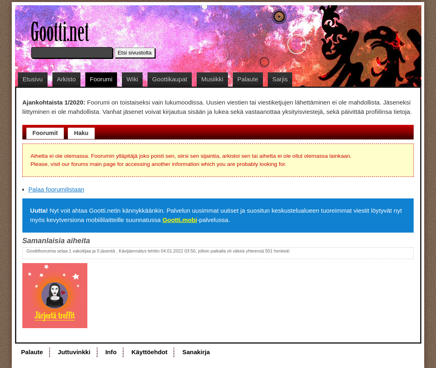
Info (111, 351)
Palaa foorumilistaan (56, 189)
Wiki (132, 79)
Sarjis (280, 79)
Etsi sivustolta (135, 53)
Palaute (247, 79)
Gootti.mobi (180, 219)
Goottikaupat (169, 79)
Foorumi (101, 79)
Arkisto (66, 79)
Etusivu (32, 79)
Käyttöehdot (150, 351)
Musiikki (212, 79)
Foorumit (45, 133)
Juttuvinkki (74, 351)
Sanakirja (196, 351)
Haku (81, 133)
